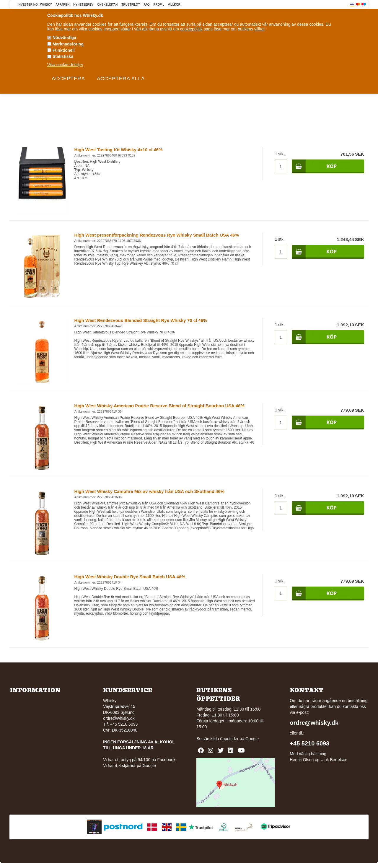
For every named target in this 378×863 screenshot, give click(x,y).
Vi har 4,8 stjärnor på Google (129, 765)
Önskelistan (107, 4)
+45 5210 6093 (309, 743)
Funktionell (64, 50)
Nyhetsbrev (83, 4)
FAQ (147, 4)
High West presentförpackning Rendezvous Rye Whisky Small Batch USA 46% (156, 234)
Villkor (174, 4)
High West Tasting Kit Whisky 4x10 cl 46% (118, 149)
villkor (259, 29)
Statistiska (63, 56)
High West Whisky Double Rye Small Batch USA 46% (129, 576)
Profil (159, 4)
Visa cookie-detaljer (65, 64)
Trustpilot (130, 4)
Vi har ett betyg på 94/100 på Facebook (139, 759)
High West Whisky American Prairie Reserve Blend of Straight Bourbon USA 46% (159, 405)
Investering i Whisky (35, 4)
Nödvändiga (64, 37)
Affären (63, 4)
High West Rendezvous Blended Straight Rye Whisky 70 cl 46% (140, 320)
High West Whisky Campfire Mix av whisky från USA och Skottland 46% (149, 491)
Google (252, 738)
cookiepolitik (191, 29)
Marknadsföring (68, 44)
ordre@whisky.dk (119, 718)
